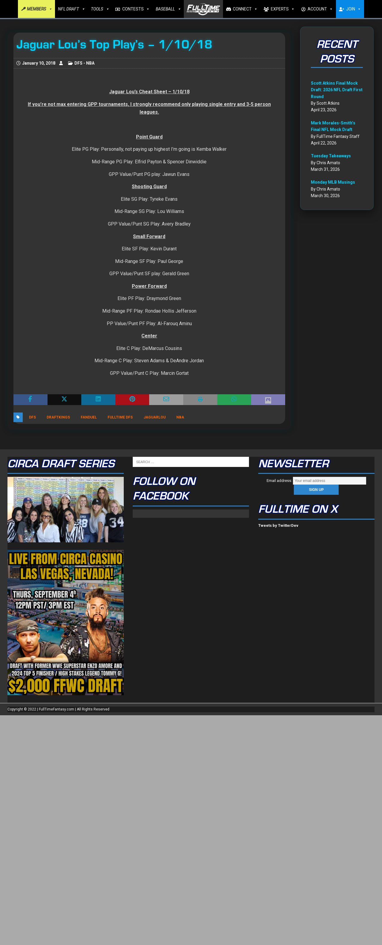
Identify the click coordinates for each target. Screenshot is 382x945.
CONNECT (245, 9)
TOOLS (100, 9)
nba (180, 417)
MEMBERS (39, 9)
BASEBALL (168, 9)
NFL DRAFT (71, 9)
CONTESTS (136, 9)
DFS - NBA (84, 63)
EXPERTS (283, 9)
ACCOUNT (320, 9)
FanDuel (89, 417)
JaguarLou (154, 417)
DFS (32, 417)
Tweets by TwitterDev (278, 525)
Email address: (316, 480)
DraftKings (58, 417)
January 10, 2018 (38, 63)
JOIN (353, 9)
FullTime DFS (120, 417)
